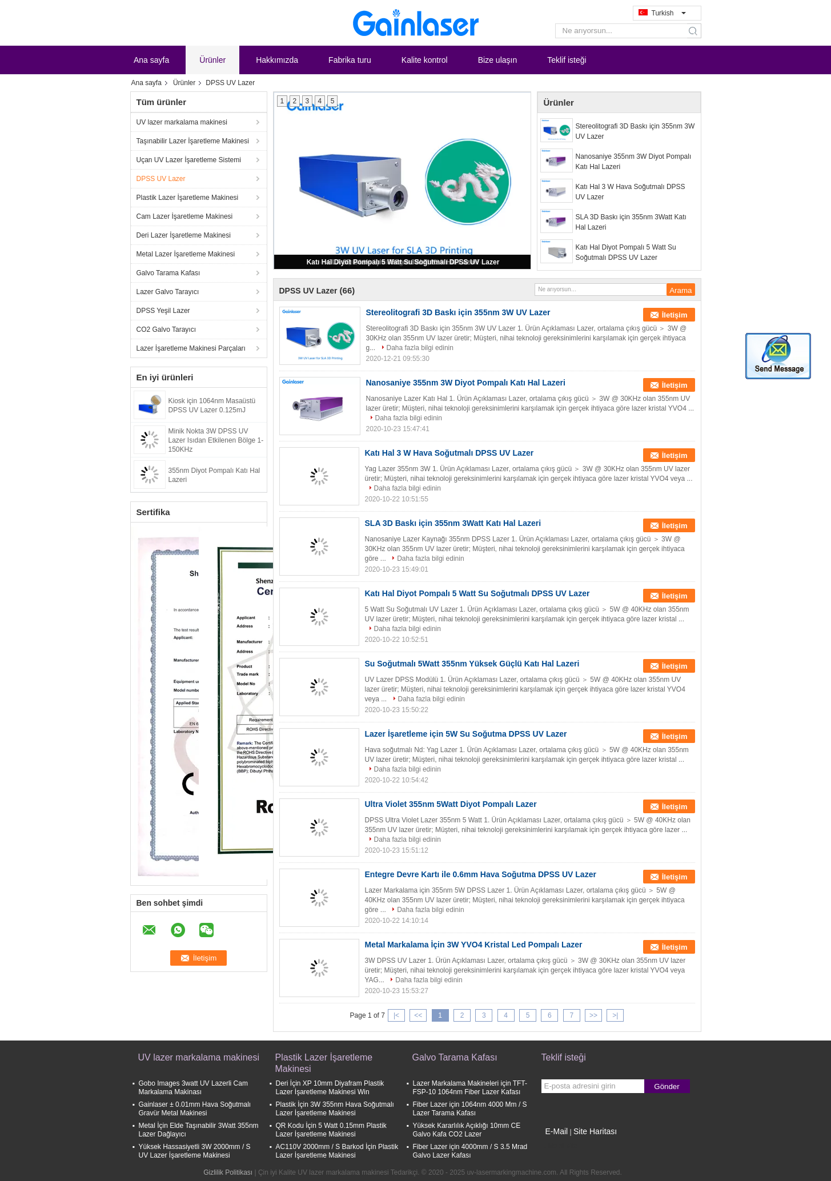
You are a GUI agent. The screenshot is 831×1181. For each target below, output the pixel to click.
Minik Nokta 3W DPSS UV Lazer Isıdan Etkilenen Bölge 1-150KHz (216, 440)
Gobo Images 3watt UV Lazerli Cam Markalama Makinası (193, 1087)
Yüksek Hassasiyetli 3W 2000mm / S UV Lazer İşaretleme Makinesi (195, 1151)
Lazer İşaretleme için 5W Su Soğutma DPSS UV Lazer (466, 733)
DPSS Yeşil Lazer (163, 311)
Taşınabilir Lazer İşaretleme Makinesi (193, 141)
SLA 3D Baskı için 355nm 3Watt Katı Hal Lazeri (631, 222)
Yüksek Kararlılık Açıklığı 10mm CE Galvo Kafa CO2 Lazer (467, 1130)
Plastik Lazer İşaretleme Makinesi (188, 198)
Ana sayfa (151, 60)
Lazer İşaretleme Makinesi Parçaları (191, 348)
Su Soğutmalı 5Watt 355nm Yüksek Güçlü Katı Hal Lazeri (472, 663)
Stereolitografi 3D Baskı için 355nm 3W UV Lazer (635, 131)
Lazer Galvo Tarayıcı (168, 292)
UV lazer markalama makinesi (182, 122)
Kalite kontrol (425, 60)
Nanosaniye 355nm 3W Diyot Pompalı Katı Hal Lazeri (634, 161)
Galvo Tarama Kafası (168, 273)
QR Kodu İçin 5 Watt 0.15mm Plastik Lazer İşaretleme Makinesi (331, 1130)
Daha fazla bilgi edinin (420, 348)
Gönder (666, 1086)
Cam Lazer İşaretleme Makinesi (185, 216)
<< (418, 1015)
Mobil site (559, 1146)
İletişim (675, 315)
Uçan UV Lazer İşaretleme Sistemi (189, 160)
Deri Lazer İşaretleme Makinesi (184, 235)
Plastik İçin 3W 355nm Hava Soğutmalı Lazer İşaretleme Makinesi (335, 1108)
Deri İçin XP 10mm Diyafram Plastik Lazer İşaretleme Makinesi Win (330, 1087)
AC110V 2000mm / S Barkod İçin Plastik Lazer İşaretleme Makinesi (337, 1151)
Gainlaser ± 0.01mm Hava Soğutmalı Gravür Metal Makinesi (195, 1108)
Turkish (669, 13)
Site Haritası (595, 1131)
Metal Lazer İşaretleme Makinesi (186, 254)
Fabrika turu (349, 60)
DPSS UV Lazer (161, 179)
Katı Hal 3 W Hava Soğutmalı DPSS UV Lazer (630, 192)
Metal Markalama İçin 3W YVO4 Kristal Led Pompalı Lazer (474, 944)
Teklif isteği (566, 60)
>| (615, 1015)
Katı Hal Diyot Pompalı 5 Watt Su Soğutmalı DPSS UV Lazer (403, 262)
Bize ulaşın (497, 60)
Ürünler (212, 60)
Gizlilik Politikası (227, 1172)
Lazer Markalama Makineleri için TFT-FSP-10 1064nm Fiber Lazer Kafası (470, 1087)
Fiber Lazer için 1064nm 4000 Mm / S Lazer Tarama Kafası (470, 1108)
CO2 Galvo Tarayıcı (166, 330)
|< (396, 1015)
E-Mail (556, 1131)
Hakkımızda (277, 60)
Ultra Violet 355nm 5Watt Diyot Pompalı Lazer (451, 804)
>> (593, 1015)
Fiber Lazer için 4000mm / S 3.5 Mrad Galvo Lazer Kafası (470, 1151)
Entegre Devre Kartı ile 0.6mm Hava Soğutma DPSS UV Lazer (480, 874)
